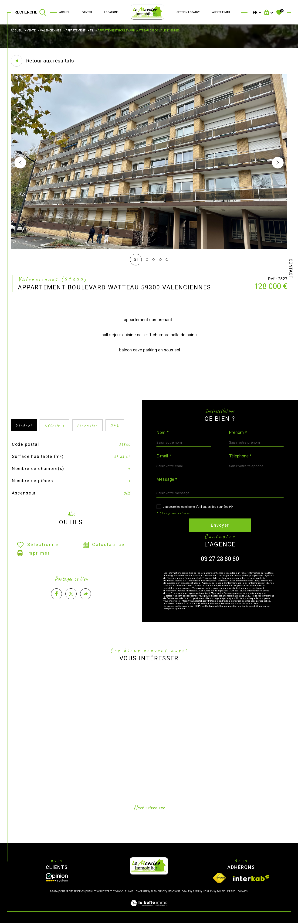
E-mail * (163, 456)
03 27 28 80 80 (220, 558)
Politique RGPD (226, 891)
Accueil (64, 12)
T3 (91, 30)
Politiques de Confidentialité (220, 606)
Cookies (242, 891)
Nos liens (209, 891)
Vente (31, 30)
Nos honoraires (138, 891)
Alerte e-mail (221, 12)
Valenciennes (50, 30)
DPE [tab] (114, 433)
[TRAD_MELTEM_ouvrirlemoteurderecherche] (30, 12)
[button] (278, 162)
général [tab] (23, 433)
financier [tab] (87, 433)
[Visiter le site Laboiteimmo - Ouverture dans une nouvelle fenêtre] (149, 908)
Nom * (162, 432)
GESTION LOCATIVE (188, 12)
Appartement (75, 30)
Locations (111, 12)
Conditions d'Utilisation (254, 606)
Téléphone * (240, 456)
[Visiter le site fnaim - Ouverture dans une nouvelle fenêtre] (219, 878)
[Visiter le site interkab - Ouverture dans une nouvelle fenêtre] (251, 878)
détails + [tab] (54, 433)
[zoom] (149, 247)
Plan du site (158, 891)
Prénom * (238, 432)
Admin (197, 891)
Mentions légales (179, 891)
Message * (166, 479)
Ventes (87, 12)
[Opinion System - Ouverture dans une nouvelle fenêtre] (57, 877)
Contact (290, 268)
